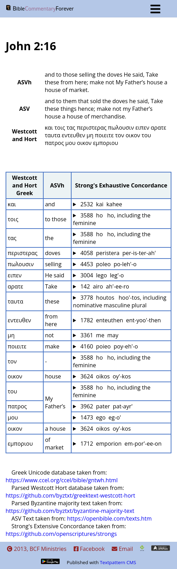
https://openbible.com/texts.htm (109, 518)
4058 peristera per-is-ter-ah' (117, 253)
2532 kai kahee (100, 204)
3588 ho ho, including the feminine (112, 219)
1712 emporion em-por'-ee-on (120, 443)
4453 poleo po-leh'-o (108, 264)
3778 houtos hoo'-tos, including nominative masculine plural (120, 301)
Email (122, 549)
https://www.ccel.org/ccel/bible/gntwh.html (62, 480)
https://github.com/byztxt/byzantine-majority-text (70, 511)
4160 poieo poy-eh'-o (108, 346)
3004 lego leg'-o (101, 275)
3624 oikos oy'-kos (105, 376)
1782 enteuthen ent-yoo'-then (120, 320)
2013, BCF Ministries (37, 549)
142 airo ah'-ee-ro (104, 286)
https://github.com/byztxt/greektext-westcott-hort (70, 495)
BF (83, 9)
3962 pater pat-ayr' (106, 406)
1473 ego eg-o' (100, 417)
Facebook (89, 549)
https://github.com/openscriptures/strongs (61, 534)
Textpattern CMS (118, 562)
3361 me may (98, 335)
